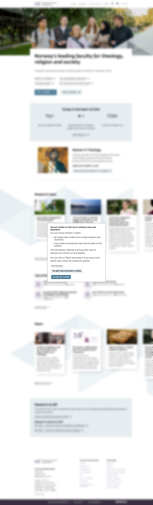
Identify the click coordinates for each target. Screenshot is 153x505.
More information (57, 265)
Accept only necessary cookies (66, 271)
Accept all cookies (61, 277)
